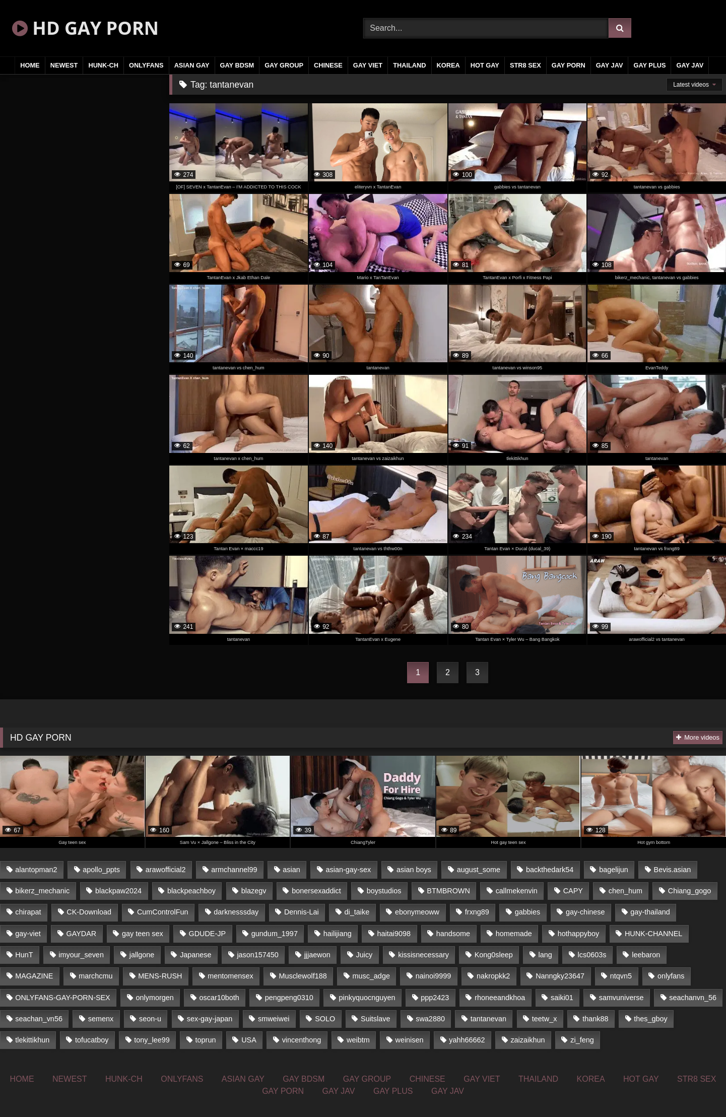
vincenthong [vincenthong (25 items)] (301, 1040)
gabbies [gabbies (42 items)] (527, 912)
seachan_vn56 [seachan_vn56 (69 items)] (38, 1019)
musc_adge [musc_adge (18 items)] (370, 976)
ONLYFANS (146, 65)
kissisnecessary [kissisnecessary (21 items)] (423, 955)
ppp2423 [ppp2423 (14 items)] (435, 998)
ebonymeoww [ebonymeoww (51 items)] (417, 912)
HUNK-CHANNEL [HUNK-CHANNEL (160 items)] (653, 934)
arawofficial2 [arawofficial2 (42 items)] (166, 870)
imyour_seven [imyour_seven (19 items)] (81, 955)
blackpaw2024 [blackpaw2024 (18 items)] (118, 891)
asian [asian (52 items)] (291, 870)
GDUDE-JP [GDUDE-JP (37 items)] (207, 934)
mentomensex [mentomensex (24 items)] (230, 976)
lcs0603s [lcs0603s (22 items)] (592, 955)
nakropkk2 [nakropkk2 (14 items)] (493, 976)
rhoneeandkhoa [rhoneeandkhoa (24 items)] (500, 998)
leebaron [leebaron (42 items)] (646, 955)
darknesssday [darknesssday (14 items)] (236, 912)
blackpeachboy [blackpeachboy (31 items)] (191, 891)
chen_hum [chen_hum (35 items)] (625, 891)
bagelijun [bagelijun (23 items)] (613, 870)
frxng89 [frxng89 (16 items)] (477, 912)
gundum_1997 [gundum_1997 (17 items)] (274, 934)
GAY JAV (609, 65)
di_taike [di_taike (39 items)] (357, 912)
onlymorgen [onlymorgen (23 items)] (155, 998)
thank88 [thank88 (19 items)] (595, 1019)
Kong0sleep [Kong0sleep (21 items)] (494, 955)
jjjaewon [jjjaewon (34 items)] (317, 955)
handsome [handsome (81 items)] (453, 934)
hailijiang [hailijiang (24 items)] (337, 934)
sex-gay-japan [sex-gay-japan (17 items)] (209, 1019)
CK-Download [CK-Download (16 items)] (89, 912)
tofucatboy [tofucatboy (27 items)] (91, 1040)
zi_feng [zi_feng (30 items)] (581, 1040)
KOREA (448, 65)
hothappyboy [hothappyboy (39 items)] (578, 934)
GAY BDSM (237, 65)
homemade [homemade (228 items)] (514, 934)
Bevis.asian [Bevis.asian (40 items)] (672, 870)
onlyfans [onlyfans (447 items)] (671, 976)
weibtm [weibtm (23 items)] (358, 1040)
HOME (29, 65)
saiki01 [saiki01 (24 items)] (562, 998)
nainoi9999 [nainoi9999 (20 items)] (433, 976)
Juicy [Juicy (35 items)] (364, 955)
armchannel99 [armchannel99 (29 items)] (234, 870)
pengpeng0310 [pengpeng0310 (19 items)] (289, 998)
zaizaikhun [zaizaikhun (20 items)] (527, 1040)
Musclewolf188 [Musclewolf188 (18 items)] (302, 976)
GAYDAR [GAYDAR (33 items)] (81, 934)
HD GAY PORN (85, 28)
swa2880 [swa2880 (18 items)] (430, 1019)
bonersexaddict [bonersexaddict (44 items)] (316, 891)
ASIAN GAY (192, 65)
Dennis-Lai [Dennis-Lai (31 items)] (301, 912)
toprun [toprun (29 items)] (205, 1040)
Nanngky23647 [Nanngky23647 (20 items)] (560, 976)
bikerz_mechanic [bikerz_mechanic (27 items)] (42, 891)
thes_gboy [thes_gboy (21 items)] (650, 1019)
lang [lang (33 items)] (545, 955)
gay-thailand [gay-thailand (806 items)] (650, 912)
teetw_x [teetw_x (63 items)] (544, 1019)
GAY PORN (568, 65)
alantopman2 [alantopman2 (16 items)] (36, 870)
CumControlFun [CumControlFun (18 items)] (162, 912)
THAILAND (409, 65)
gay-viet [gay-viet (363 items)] (27, 934)
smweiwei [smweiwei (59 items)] (273, 1019)
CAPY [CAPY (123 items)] (573, 891)
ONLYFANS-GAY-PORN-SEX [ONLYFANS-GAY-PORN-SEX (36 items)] (62, 998)
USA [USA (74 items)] (248, 1040)
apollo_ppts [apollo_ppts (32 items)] (101, 870)
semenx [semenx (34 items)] (100, 1019)
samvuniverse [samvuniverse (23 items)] (621, 998)
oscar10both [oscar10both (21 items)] (219, 998)
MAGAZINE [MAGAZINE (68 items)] (34, 976)
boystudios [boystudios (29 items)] (384, 891)
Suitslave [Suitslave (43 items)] (375, 1019)
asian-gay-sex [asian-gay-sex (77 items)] (348, 870)
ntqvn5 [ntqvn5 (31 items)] (621, 976)
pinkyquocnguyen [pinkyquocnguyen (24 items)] (367, 998)
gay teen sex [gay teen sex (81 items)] (142, 934)
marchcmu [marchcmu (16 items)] (95, 976)
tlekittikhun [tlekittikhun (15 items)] (32, 1040)
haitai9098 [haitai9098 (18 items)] (394, 934)
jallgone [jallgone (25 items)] (142, 955)
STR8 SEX (525, 65)
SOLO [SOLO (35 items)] (325, 1019)
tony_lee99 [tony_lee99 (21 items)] (151, 1040)
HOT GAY (485, 65)
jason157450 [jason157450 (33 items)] (257, 955)
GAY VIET (367, 65)
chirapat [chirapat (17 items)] (28, 912)
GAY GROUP (284, 65)
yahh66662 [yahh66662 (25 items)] (467, 1040)
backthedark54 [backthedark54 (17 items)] (549, 870)
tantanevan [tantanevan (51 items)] (488, 1019)
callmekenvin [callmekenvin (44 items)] (517, 891)
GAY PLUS (649, 65)
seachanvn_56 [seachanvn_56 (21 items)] (692, 998)
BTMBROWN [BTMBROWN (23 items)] (448, 891)
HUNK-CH (103, 65)
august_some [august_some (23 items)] (478, 870)
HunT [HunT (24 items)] (24, 955)
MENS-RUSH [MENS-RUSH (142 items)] (160, 976)
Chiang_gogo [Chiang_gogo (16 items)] (689, 891)
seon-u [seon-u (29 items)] (150, 1019)
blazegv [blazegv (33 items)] (254, 891)
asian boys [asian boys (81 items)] (414, 870)
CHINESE (328, 65)
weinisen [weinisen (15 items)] (409, 1040)
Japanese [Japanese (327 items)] (195, 955)
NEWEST (64, 65)
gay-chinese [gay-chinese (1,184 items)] (585, 912)
